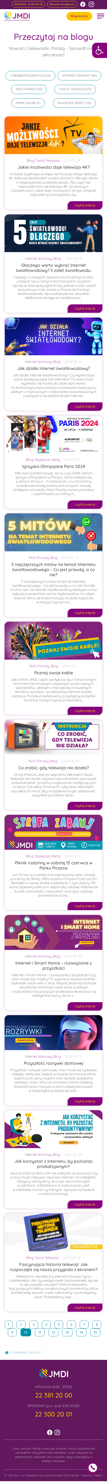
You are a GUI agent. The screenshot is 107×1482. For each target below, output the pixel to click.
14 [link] (82, 1331)
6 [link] (73, 1324)
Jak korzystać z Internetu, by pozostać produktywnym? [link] (53, 1163)
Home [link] (8, 1351)
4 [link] (48, 1324)
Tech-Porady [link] (26, 89)
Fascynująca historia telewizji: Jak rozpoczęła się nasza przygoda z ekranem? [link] (54, 1267)
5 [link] (60, 1324)
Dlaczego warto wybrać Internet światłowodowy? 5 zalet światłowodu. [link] (54, 267)
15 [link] (97, 1331)
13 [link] (68, 1331)
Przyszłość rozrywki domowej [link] (53, 1063)
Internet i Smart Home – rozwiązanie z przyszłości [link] (53, 965)
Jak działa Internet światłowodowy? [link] (53, 368)
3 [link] (35, 1324)
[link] (99, 50)
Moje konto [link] (79, 16)
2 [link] (22, 1324)
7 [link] (86, 1324)
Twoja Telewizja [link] (72, 89)
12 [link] (55, 1331)
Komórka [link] (19, 1352)
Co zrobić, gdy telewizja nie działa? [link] (53, 767)
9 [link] (14, 1331)
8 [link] (98, 1324)
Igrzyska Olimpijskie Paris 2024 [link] (53, 466)
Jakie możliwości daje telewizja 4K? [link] (54, 167)
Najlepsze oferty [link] (71, 103)
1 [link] (10, 1324)
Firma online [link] (26, 103)
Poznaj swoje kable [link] (53, 672)
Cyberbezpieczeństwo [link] (27, 75)
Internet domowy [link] (76, 75)
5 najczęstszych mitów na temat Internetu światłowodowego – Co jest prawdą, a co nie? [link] (53, 569)
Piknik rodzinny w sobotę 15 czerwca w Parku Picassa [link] (53, 865)
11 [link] (41, 1331)
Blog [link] (30, 160)
